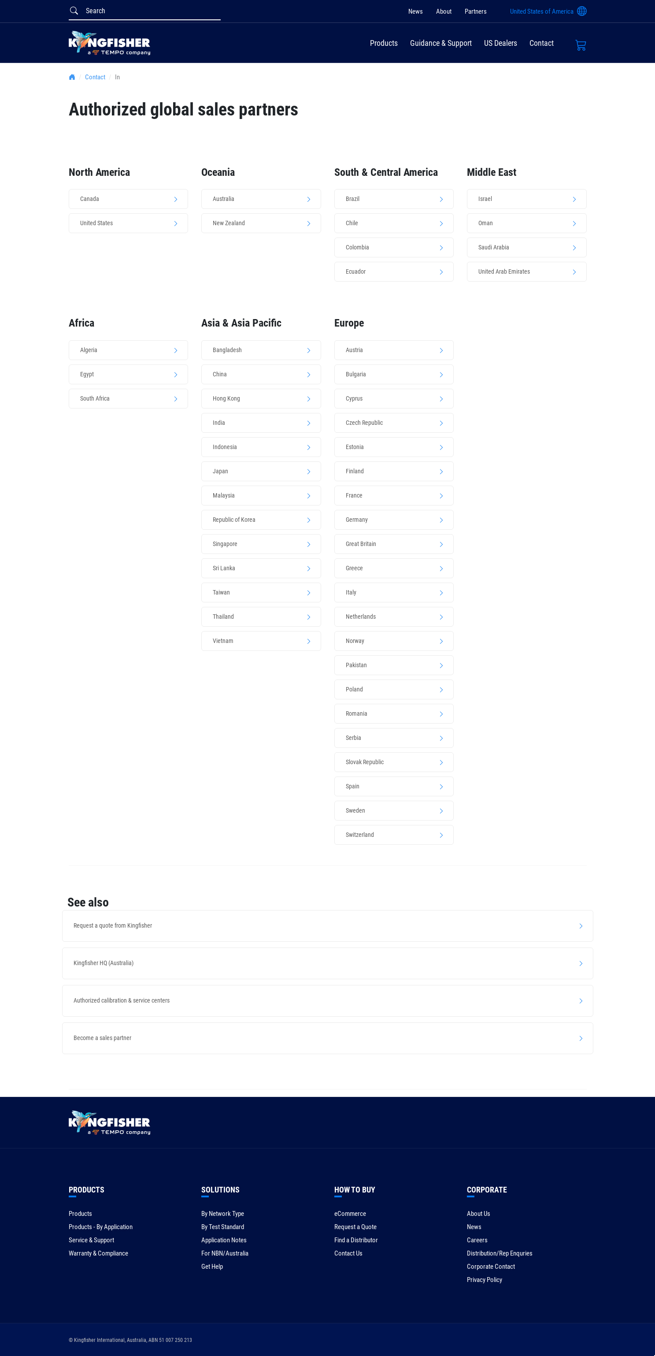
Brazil (352, 198)
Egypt (87, 374)
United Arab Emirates (504, 271)
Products (384, 43)
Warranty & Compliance (98, 1253)
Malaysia (224, 495)
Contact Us (348, 1253)
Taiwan (221, 592)
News (415, 11)
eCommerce (350, 1214)
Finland (355, 471)
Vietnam (223, 640)
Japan (220, 471)
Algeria (88, 349)
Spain (352, 786)
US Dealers (500, 43)
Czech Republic (364, 422)
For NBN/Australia (224, 1253)
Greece (354, 568)
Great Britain (361, 543)
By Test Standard (222, 1227)
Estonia (355, 446)
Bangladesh (227, 349)
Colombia (357, 247)
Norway (355, 640)
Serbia (353, 737)
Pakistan (356, 665)
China (220, 374)
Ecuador (356, 271)
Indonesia (225, 446)
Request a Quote (355, 1227)
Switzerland (360, 834)
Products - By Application (101, 1227)
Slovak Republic (365, 761)
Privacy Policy (484, 1280)
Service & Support (91, 1240)
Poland (354, 689)
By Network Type (222, 1214)
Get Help (212, 1267)
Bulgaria (356, 374)
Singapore (225, 543)
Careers (477, 1240)
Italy (351, 592)
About (443, 11)
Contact (541, 43)
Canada (89, 198)
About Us (478, 1214)
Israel (485, 198)
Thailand (223, 616)
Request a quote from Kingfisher (113, 925)
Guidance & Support (441, 43)
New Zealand (229, 223)
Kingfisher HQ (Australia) (103, 962)
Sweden (355, 810)
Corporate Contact (491, 1267)
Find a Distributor (356, 1240)
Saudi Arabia (493, 247)
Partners (476, 11)
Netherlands (361, 616)
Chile (352, 223)
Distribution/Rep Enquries (500, 1253)
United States (96, 223)
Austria (354, 349)
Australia (223, 198)
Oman (485, 223)
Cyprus (354, 398)
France (354, 495)
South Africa (95, 398)
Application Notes (224, 1240)
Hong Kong (226, 398)
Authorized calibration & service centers (122, 1000)
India (219, 422)
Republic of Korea (234, 519)
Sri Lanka (224, 568)
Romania (356, 713)
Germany (357, 519)
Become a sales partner (102, 1037)
